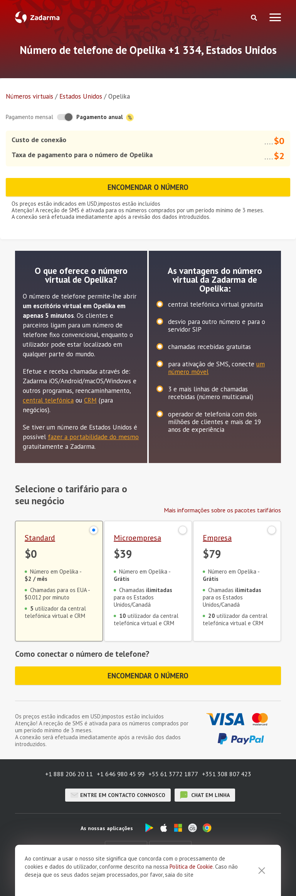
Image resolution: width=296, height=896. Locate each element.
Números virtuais (29, 96)
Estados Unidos (80, 96)
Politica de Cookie (191, 866)
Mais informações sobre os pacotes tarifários (222, 510)
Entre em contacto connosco (118, 795)
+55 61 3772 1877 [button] (173, 774)
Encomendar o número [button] (148, 187)
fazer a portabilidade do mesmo (93, 437)
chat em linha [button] (205, 795)
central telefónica (48, 400)
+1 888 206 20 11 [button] (69, 774)
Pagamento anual (105, 117)
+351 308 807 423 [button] (226, 774)
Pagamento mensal (29, 117)
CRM (90, 400)
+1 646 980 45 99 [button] (121, 774)
